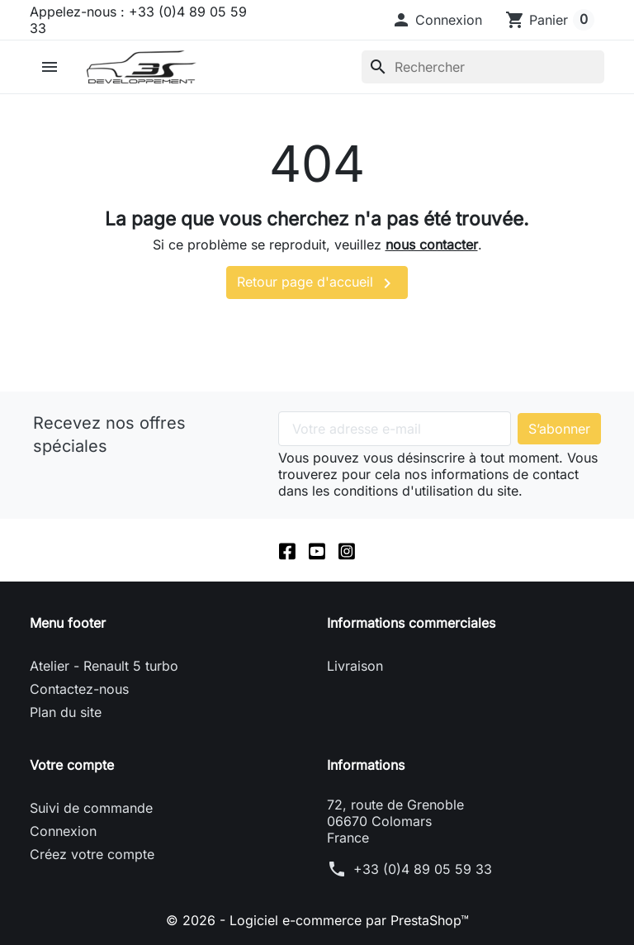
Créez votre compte (92, 854)
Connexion (63, 831)
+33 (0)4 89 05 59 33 (422, 869)
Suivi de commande (91, 808)
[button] (436, 20)
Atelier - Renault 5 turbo (104, 666)
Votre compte (72, 765)
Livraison (355, 666)
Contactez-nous (79, 689)
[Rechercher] (483, 66)
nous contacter (432, 244)
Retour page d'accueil (317, 283)
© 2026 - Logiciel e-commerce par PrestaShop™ (317, 920)
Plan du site (66, 712)
